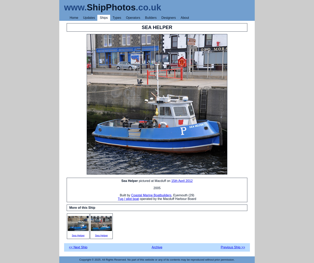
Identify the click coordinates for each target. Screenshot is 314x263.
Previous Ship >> (233, 247)
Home (74, 17)
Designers (168, 17)
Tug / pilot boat (128, 199)
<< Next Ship (78, 247)
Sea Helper (78, 226)
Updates (89, 17)
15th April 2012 (182, 181)
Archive (157, 247)
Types (117, 17)
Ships (104, 17)
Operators (133, 17)
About (185, 17)
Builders (151, 17)
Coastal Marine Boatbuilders (151, 195)
